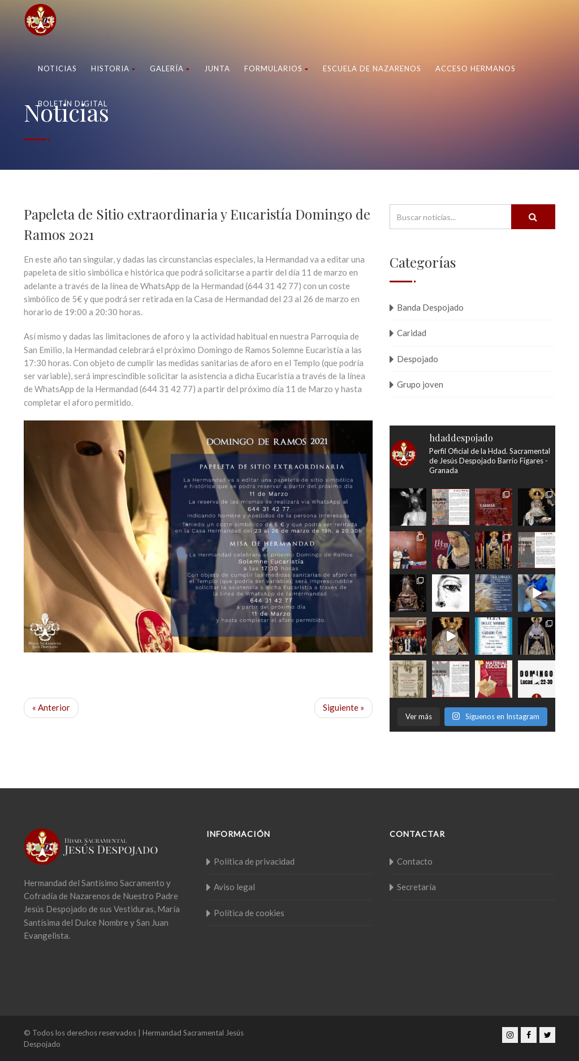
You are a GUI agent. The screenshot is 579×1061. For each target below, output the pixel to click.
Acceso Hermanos (475, 68)
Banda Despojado (430, 307)
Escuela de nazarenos (372, 68)
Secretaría (416, 887)
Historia (113, 68)
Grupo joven (420, 384)
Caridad (411, 333)
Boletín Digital (72, 103)
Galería (170, 68)
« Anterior (51, 707)
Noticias (57, 68)
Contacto (415, 861)
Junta (217, 68)
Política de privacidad (254, 861)
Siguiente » (343, 707)
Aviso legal (234, 887)
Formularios (276, 68)
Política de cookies (249, 913)
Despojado (417, 359)
